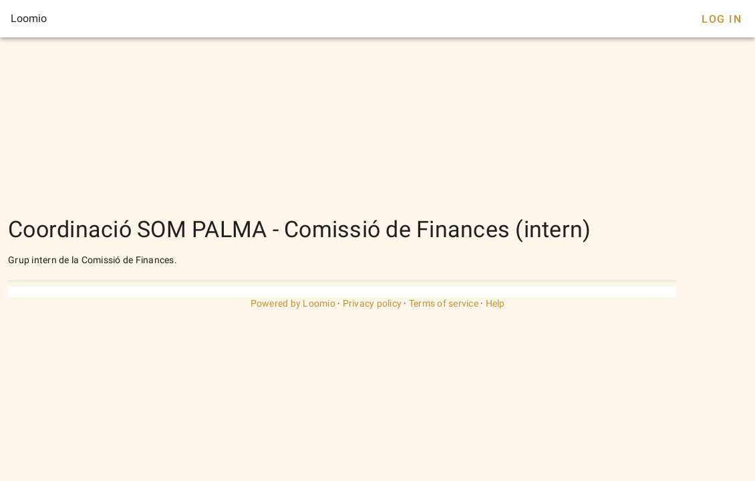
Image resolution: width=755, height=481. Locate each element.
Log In (722, 19)
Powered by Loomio (293, 303)
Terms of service (443, 303)
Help (495, 303)
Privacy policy (372, 303)
